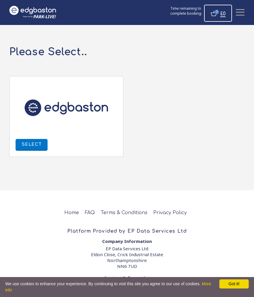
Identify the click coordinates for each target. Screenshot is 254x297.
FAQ (90, 212)
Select (31, 144)
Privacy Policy (170, 212)
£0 (223, 13)
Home (71, 212)
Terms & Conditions (124, 212)
